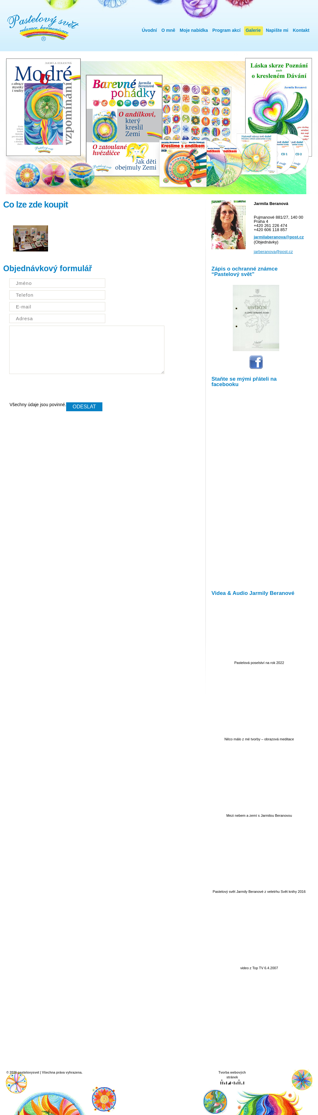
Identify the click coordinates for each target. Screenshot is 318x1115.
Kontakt (301, 30)
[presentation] (58, 390)
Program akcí (226, 30)
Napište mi (277, 30)
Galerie (252, 30)
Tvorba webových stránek (232, 1077)
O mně (168, 30)
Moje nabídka (194, 30)
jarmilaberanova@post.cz (279, 237)
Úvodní (149, 30)
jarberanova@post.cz (273, 251)
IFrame (256, 487)
